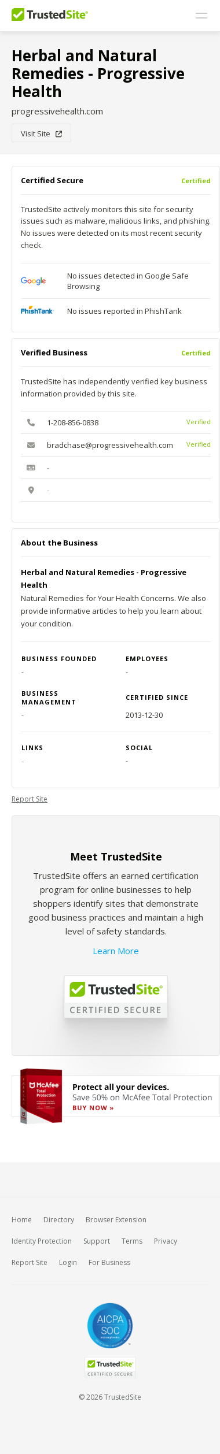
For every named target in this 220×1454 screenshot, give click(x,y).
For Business (109, 1262)
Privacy (165, 1241)
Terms (132, 1241)
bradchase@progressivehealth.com (110, 445)
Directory (58, 1220)
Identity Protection (42, 1241)
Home (22, 1220)
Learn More (116, 950)
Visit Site (41, 133)
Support (96, 1241)
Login (68, 1262)
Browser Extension (116, 1220)
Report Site (29, 799)
